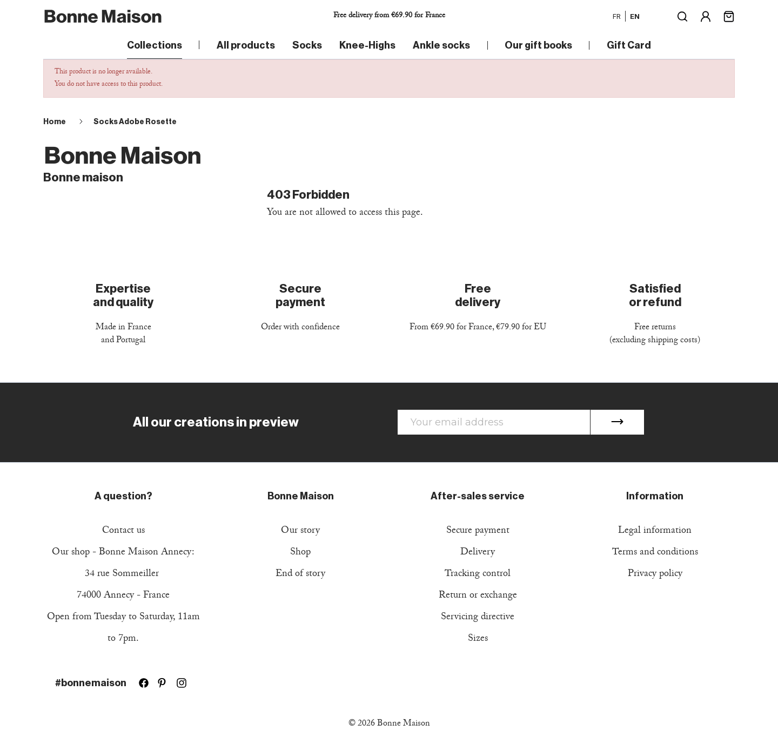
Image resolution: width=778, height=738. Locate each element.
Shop (300, 553)
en (635, 16)
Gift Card (629, 45)
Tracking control (478, 574)
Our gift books (538, 45)
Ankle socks (441, 45)
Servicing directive (477, 618)
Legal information (655, 531)
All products (246, 45)
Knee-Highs (367, 45)
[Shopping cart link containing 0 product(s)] (729, 15)
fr (617, 16)
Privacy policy (655, 574)
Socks (307, 45)
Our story (300, 531)
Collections (154, 45)
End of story (300, 574)
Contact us (123, 531)
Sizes (478, 639)
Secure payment (477, 531)
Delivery (477, 553)
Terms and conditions (655, 553)
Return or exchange (478, 596)
